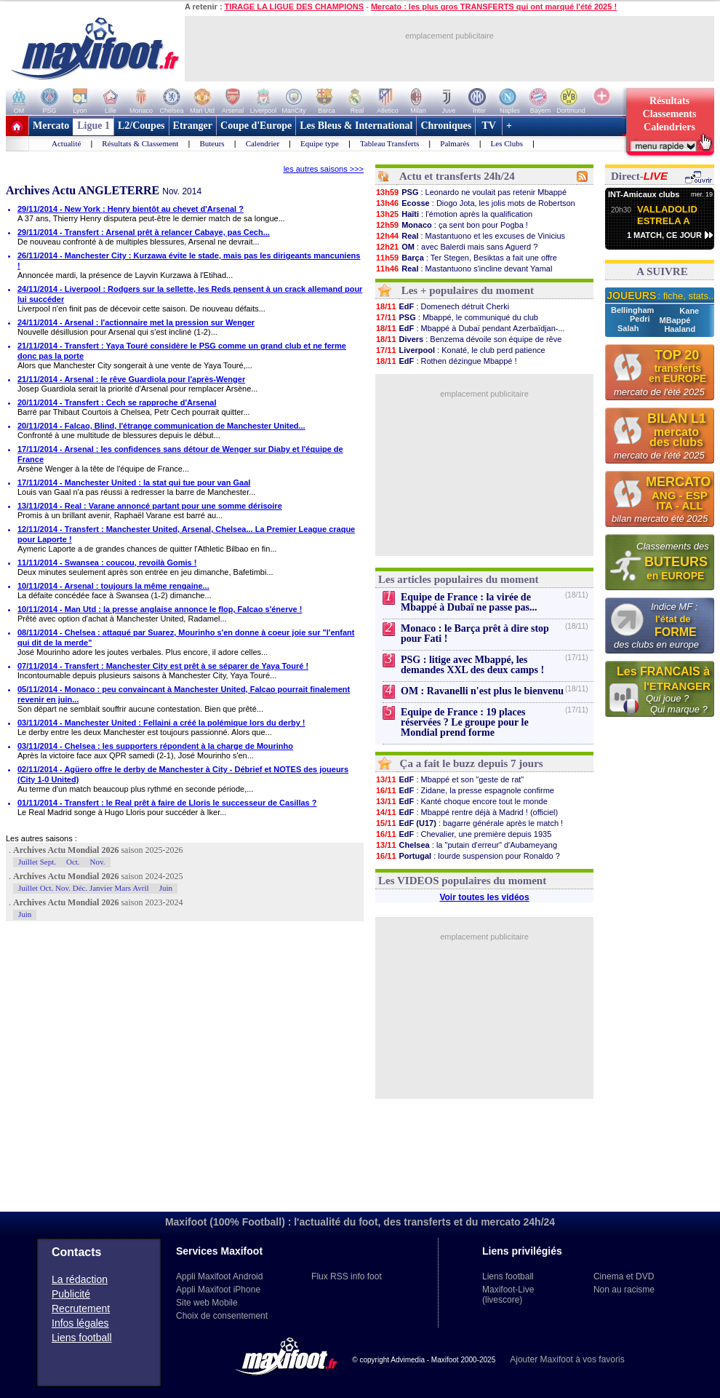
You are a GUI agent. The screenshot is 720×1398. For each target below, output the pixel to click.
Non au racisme (624, 1289)
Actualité (66, 143)
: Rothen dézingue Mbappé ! (446, 361)
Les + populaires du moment (467, 290)
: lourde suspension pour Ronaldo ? (467, 855)
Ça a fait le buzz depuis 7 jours (471, 763)
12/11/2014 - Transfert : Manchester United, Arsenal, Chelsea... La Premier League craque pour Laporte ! (186, 534)
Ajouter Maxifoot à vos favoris (567, 1359)
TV (488, 125)
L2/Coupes (141, 125)
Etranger (192, 125)
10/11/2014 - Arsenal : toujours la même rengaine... (113, 585)
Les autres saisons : (41, 838)
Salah (629, 328)
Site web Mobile (207, 1303)
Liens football (82, 1337)
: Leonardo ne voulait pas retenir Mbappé (471, 192)
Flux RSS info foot (346, 1276)
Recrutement (81, 1308)
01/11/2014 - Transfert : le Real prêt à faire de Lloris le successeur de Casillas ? (166, 802)
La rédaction (80, 1279)
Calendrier (262, 143)
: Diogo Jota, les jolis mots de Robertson (475, 203)
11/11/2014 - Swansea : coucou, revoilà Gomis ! (106, 562)
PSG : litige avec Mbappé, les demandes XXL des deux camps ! (472, 664)
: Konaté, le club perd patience (460, 350)
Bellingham (633, 310)
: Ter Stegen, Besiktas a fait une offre (466, 257)
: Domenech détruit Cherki (442, 306)
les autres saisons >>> (324, 168)
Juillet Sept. (37, 861)
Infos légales (80, 1323)
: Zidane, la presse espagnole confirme (464, 790)
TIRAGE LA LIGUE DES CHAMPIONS (294, 6)
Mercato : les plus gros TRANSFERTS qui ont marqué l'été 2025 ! (494, 6)
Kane (689, 310)
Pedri (641, 318)
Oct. (73, 861)
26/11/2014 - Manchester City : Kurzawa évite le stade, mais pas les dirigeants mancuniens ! (188, 260)
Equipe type (319, 143)
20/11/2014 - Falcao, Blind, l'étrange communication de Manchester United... (161, 425)
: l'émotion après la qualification (453, 214)
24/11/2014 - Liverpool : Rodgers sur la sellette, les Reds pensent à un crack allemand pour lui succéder (189, 294)
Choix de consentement (222, 1316)
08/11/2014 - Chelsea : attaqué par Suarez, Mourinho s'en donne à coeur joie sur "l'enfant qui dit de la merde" (185, 637)
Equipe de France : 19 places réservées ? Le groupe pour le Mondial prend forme (465, 722)
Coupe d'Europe (256, 125)
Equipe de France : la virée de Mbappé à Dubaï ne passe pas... (469, 602)
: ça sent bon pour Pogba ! (451, 225)
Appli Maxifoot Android (219, 1276)
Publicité (71, 1294)
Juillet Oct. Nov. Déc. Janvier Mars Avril (83, 887)
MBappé (675, 320)
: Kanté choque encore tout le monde (461, 801)
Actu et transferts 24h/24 (457, 176)
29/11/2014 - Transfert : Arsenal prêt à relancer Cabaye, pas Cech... (143, 232)
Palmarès (454, 143)
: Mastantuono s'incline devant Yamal (463, 268)
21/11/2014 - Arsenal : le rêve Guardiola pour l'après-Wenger (131, 379)
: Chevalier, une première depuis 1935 (463, 834)
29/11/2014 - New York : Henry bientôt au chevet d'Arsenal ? (130, 208)
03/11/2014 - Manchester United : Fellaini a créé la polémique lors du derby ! (161, 722)
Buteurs (211, 143)
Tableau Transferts (389, 143)
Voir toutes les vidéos (484, 897)
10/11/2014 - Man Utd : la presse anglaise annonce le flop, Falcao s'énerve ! (159, 609)
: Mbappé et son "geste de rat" (449, 779)
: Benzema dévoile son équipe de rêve (468, 339)
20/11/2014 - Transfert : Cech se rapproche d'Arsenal (116, 402)
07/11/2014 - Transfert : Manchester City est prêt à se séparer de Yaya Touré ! (162, 666)
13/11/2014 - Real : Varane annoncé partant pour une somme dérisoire (149, 505)
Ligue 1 (93, 125)
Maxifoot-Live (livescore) (508, 1294)
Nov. (97, 861)
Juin (165, 887)
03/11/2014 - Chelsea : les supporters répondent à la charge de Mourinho (155, 746)
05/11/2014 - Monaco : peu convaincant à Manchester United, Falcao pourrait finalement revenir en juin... (183, 694)
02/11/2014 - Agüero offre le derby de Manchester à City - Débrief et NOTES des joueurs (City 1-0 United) (182, 774)
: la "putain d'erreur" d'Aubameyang (466, 845)
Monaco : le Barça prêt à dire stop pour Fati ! (475, 633)
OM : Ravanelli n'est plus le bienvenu (482, 691)
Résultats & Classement (140, 143)
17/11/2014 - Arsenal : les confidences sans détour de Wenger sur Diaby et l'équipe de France (180, 454)
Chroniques (445, 125)
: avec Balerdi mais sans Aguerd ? (456, 246)
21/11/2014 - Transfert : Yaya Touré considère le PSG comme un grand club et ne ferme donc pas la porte (181, 350)
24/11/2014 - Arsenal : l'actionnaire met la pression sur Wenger (136, 322)
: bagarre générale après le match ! (469, 823)
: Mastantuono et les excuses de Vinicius (470, 235)
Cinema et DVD (623, 1276)
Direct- (639, 176)
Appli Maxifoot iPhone (218, 1289)
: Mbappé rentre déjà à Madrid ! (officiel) (466, 812)
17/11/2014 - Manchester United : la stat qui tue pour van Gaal (133, 482)
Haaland (679, 329)
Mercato (51, 125)
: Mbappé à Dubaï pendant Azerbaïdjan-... (470, 328)
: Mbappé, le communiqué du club (456, 317)
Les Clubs (507, 143)
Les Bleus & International (356, 125)
